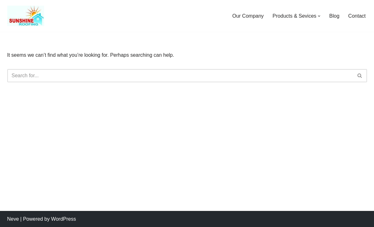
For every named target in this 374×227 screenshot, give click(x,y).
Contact (356, 16)
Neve (13, 219)
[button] (319, 16)
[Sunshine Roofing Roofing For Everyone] (25, 16)
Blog (334, 16)
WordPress (63, 219)
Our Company (248, 16)
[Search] (180, 75)
